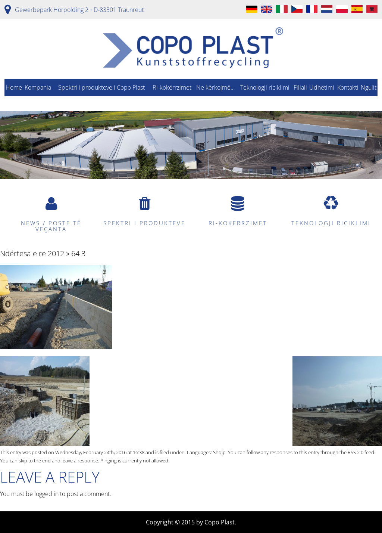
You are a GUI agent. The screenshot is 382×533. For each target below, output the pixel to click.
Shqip (219, 452)
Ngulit (368, 87)
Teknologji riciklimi (264, 87)
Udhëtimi (321, 87)
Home (14, 87)
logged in (46, 494)
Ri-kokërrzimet (172, 87)
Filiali (300, 87)
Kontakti (347, 87)
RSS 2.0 (355, 452)
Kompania (38, 87)
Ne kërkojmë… (215, 87)
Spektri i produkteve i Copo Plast (101, 87)
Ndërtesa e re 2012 (32, 253)
